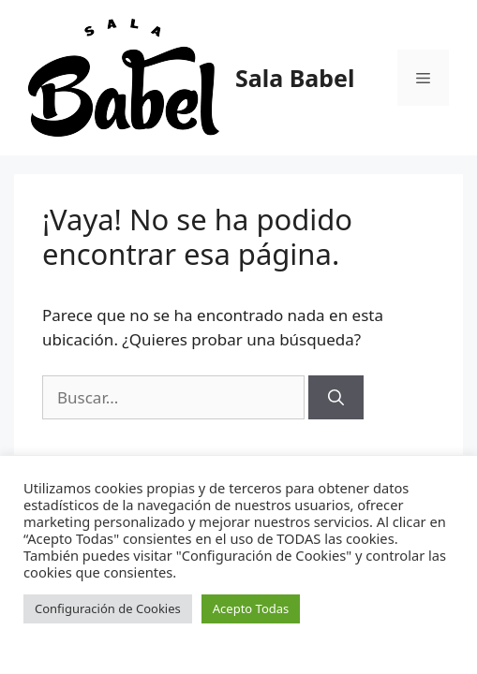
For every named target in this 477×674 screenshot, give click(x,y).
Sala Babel (294, 78)
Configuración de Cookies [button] (108, 608)
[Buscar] (336, 397)
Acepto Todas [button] (251, 608)
